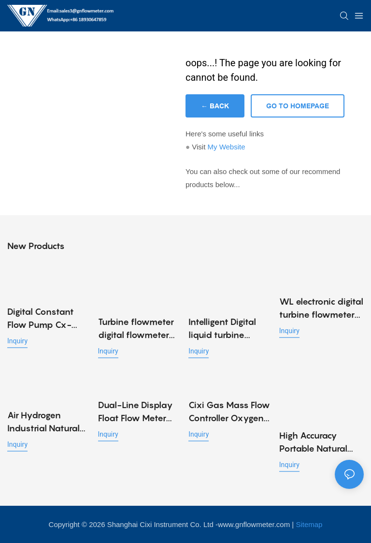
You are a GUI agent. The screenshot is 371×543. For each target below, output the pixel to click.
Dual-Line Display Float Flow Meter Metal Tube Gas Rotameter (135, 412)
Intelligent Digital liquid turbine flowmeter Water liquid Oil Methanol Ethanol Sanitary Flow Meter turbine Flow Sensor (228, 329)
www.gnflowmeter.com (254, 524)
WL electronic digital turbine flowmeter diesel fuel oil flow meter (321, 308)
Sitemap (309, 524)
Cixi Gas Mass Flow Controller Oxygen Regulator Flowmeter (229, 412)
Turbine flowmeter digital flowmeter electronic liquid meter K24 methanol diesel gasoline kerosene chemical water (136, 329)
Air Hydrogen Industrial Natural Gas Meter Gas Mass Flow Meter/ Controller (44, 422)
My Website (226, 147)
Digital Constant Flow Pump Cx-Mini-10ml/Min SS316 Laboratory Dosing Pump (44, 319)
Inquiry (17, 341)
